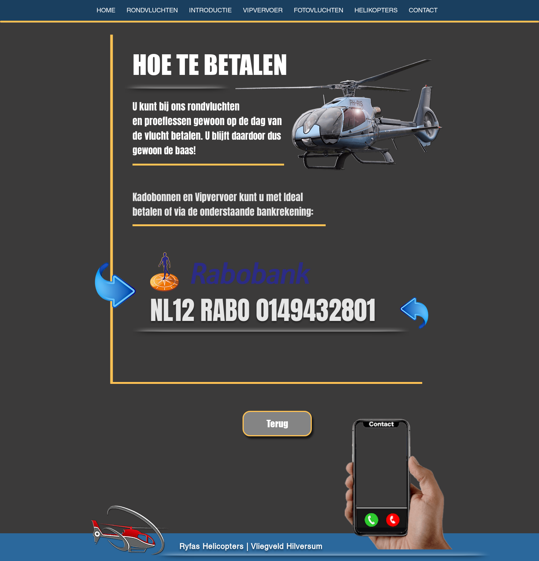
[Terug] (277, 423)
